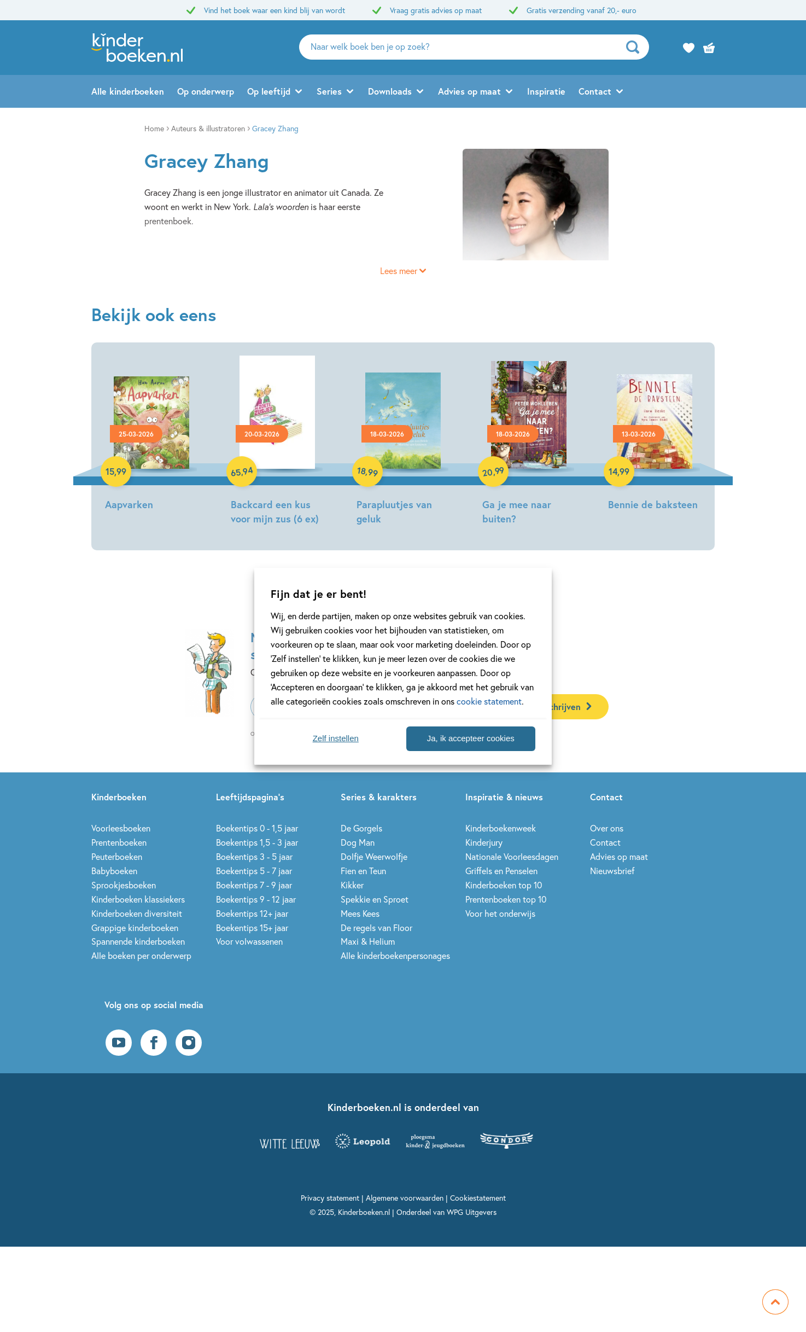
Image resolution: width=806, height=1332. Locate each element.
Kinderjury (484, 842)
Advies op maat (469, 91)
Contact (595, 91)
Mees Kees (360, 913)
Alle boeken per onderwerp (141, 955)
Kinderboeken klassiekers (138, 899)
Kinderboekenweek (500, 828)
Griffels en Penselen (501, 870)
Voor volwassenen (249, 941)
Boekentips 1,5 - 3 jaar (257, 842)
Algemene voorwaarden (404, 1198)
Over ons (606, 828)
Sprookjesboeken (123, 885)
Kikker (352, 885)
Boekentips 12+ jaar (252, 913)
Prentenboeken (119, 842)
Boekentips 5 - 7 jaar (254, 870)
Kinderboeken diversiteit (136, 913)
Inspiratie (546, 91)
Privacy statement (330, 1198)
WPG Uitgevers (472, 1212)
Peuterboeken (116, 856)
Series (329, 91)
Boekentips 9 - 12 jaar (256, 899)
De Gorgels (361, 828)
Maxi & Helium (368, 941)
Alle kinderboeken (127, 91)
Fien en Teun (363, 870)
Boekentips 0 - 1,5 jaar (257, 828)
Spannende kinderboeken (138, 941)
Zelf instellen (336, 738)
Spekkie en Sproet (374, 899)
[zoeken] (636, 47)
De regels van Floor (376, 927)
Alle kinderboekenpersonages (395, 955)
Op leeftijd (268, 91)
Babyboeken (114, 870)
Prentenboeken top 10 (505, 899)
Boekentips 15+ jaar (252, 927)
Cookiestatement (478, 1198)
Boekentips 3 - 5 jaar (254, 856)
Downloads (390, 91)
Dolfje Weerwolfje (374, 856)
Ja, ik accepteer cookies (471, 738)
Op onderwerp (205, 91)
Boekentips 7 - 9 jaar (254, 885)
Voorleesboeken (120, 828)
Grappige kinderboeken (134, 927)
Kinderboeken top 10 (503, 885)
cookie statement (489, 701)
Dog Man (358, 842)
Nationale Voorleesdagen (511, 856)
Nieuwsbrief (612, 870)
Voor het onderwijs (500, 913)
